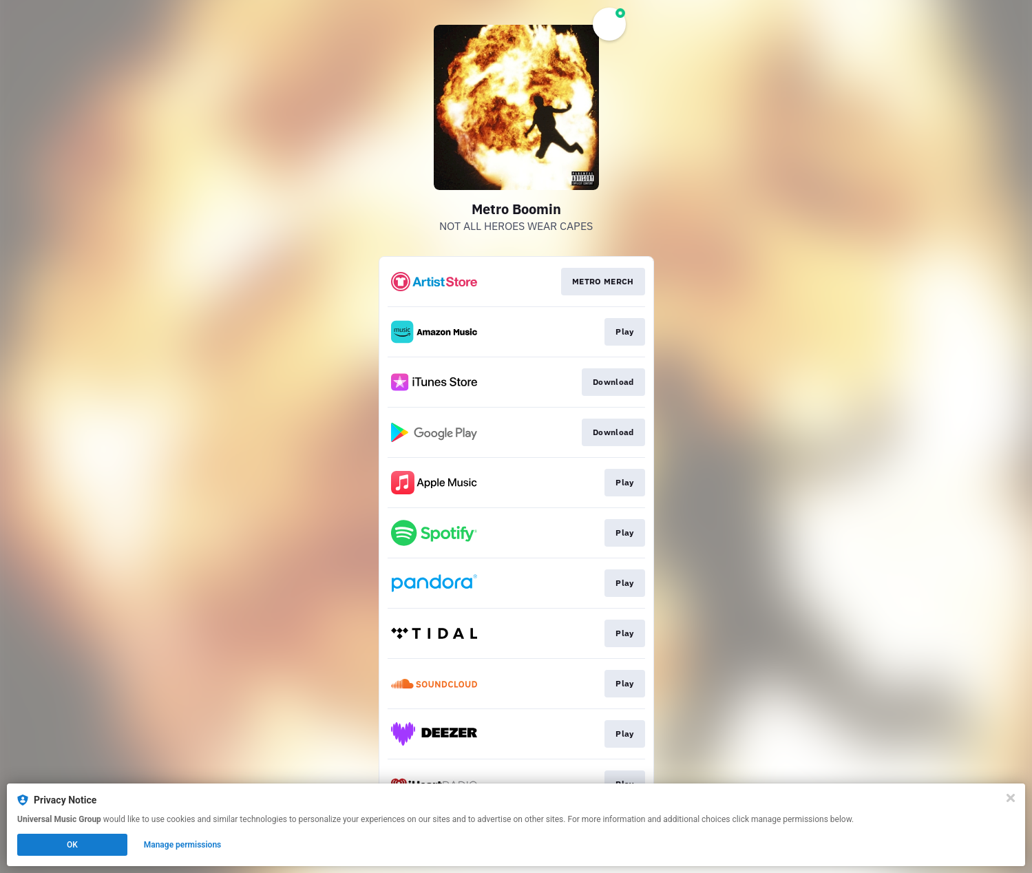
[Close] (1011, 798)
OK (72, 845)
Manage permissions (183, 845)
